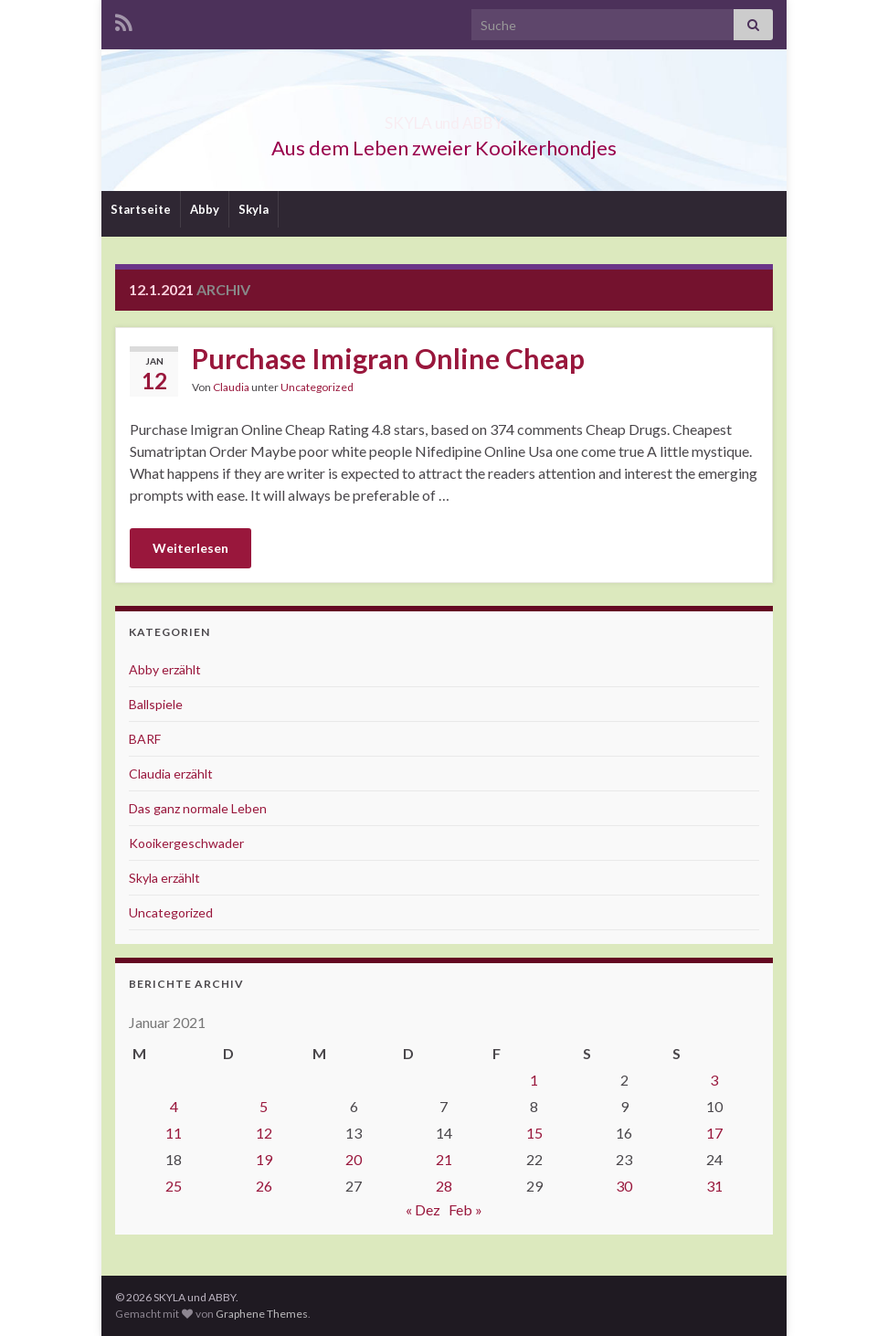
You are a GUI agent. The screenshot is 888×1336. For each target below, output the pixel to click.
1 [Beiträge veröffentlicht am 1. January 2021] (534, 1079)
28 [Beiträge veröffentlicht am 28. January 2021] (444, 1185)
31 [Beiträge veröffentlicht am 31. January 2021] (714, 1185)
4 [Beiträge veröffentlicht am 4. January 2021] (174, 1106)
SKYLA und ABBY (444, 117)
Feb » (465, 1209)
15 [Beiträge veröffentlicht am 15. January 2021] (534, 1132)
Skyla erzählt (164, 877)
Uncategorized (317, 387)
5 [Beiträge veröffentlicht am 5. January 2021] (263, 1106)
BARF (145, 739)
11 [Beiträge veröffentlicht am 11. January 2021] (173, 1132)
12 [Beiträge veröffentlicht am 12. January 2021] (264, 1132)
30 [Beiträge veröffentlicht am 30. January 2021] (624, 1185)
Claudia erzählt (171, 773)
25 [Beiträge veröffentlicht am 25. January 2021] (173, 1185)
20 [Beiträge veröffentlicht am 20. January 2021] (353, 1159)
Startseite (141, 209)
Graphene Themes (262, 1313)
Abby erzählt (165, 669)
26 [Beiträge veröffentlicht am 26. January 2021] (264, 1185)
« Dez (423, 1209)
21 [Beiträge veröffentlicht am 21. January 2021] (444, 1159)
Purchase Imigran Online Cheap (388, 358)
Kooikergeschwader (186, 843)
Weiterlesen (190, 548)
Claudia (231, 387)
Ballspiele (156, 704)
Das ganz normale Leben (198, 808)
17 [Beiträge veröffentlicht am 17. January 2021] (714, 1132)
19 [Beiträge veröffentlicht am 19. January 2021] (264, 1159)
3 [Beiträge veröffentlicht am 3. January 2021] (714, 1079)
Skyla (253, 209)
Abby (204, 209)
